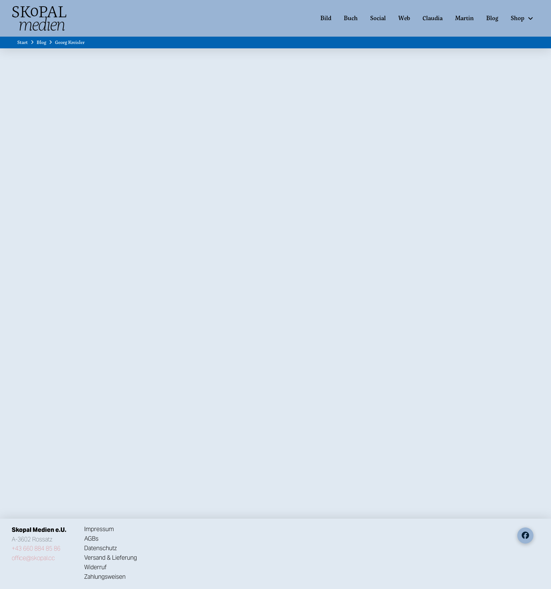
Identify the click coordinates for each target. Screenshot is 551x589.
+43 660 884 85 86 (36, 548)
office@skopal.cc (33, 558)
